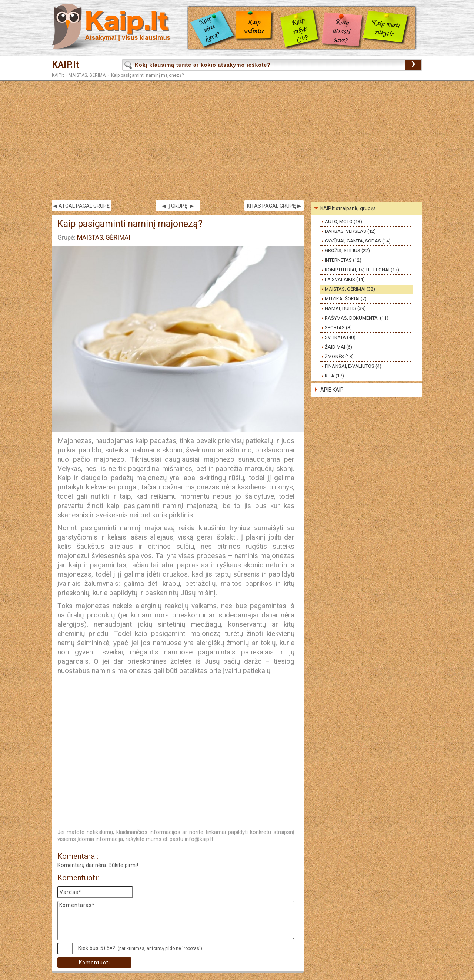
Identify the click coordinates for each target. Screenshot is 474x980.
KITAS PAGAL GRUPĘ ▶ (274, 206)
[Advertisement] (237, 140)
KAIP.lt (65, 64)
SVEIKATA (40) (340, 337)
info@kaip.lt (199, 839)
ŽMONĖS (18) (339, 356)
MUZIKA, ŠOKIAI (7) (346, 298)
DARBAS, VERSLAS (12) (350, 231)
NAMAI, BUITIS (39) (345, 308)
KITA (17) (334, 376)
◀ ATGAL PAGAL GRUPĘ (81, 206)
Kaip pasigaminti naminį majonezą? (147, 75)
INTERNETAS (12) (343, 260)
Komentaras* (175, 920)
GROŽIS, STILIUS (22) (347, 250)
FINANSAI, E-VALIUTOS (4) (353, 366)
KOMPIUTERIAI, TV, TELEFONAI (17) (362, 270)
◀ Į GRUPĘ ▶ (178, 206)
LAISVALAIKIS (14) (345, 279)
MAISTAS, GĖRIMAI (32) (350, 289)
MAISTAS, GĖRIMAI (88, 75)
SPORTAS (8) (338, 327)
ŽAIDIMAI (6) (338, 347)
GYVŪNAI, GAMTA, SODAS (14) (358, 241)
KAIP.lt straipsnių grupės (348, 208)
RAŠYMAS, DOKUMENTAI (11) (356, 318)
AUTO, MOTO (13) (343, 221)
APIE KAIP (332, 390)
